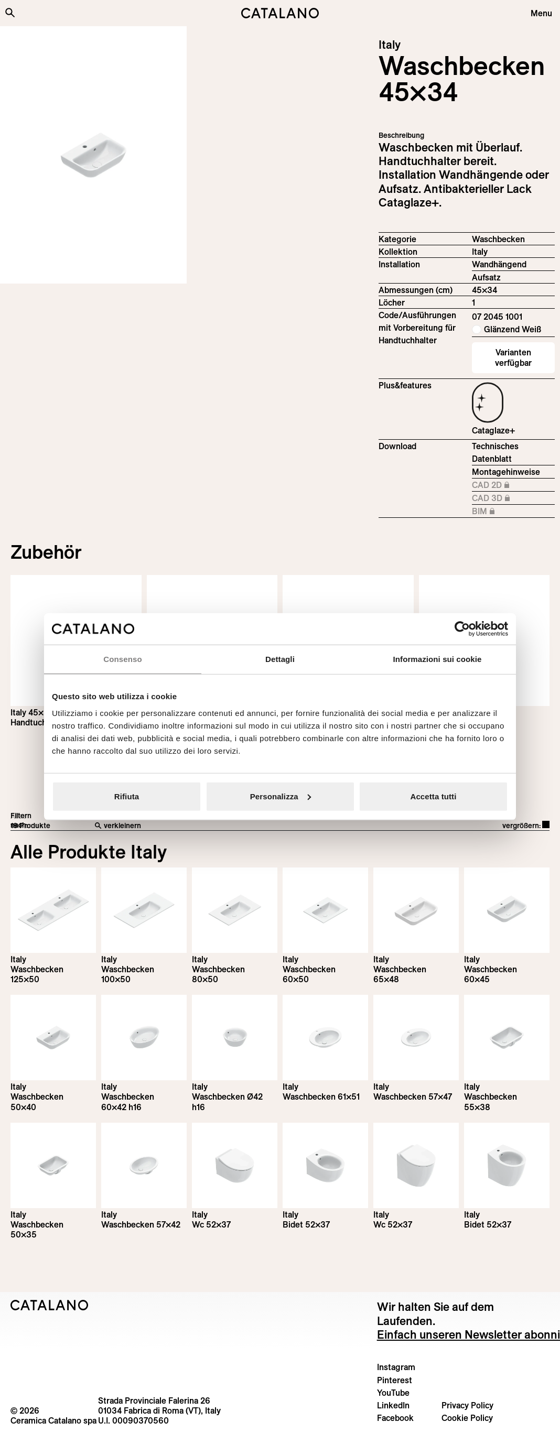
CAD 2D (513, 485)
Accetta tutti (434, 795)
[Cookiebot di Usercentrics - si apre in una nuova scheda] (462, 629)
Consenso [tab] (122, 659)
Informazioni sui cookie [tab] (437, 659)
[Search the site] (10, 12)
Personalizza (280, 795)
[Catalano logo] (280, 13)
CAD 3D (513, 498)
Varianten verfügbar (513, 357)
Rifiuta (126, 795)
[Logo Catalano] (49, 1305)
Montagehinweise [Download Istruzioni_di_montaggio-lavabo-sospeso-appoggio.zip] (506, 471)
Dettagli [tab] (280, 659)
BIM (513, 511)
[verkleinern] (214, 826)
